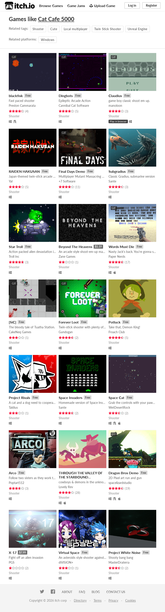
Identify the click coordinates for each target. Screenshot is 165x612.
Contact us (115, 592)
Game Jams (76, 6)
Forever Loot (69, 322)
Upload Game (102, 6)
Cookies (130, 600)
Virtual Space (69, 552)
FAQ (82, 592)
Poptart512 (16, 483)
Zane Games (67, 256)
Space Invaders (70, 397)
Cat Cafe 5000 (56, 18)
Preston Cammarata (22, 105)
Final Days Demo (72, 171)
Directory (80, 600)
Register (151, 5)
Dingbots (66, 96)
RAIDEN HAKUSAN (24, 171)
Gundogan (66, 332)
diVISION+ (66, 562)
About (67, 592)
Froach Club (117, 332)
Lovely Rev (66, 487)
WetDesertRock (119, 407)
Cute (53, 29)
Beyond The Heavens (75, 246)
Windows (47, 40)
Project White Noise (125, 552)
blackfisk (16, 96)
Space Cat (116, 397)
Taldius (13, 407)
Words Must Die (121, 246)
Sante (112, 181)
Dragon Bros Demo (123, 473)
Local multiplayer (76, 29)
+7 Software (67, 181)
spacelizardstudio (120, 483)
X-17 (12, 552)
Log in (132, 5)
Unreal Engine (137, 29)
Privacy (113, 600)
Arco (12, 473)
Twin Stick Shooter (107, 29)
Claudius (115, 96)
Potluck (115, 322)
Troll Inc (14, 256)
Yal (11, 181)
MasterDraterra (119, 562)
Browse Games (51, 6)
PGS (12, 562)
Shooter (38, 29)
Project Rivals (19, 397)
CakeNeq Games (20, 332)
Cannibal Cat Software (74, 105)
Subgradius (117, 171)
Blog (96, 592)
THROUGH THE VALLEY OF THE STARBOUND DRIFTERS (81, 477)
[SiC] (12, 322)
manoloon (115, 105)
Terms (98, 600)
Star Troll (16, 246)
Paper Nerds (117, 256)
